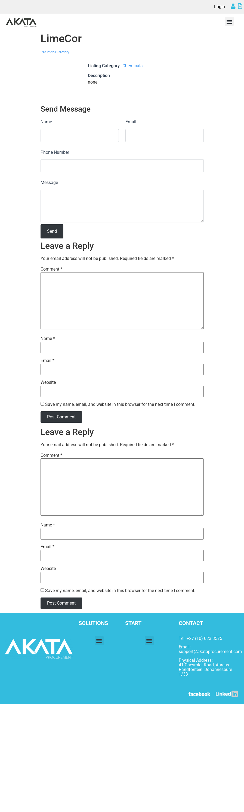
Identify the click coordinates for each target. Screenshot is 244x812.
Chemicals (132, 65)
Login (219, 6)
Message (49, 182)
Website (48, 382)
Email (130, 121)
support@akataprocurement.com (210, 651)
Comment (51, 269)
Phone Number (55, 152)
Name (46, 121)
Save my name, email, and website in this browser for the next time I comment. (120, 404)
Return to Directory (55, 52)
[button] (229, 21)
